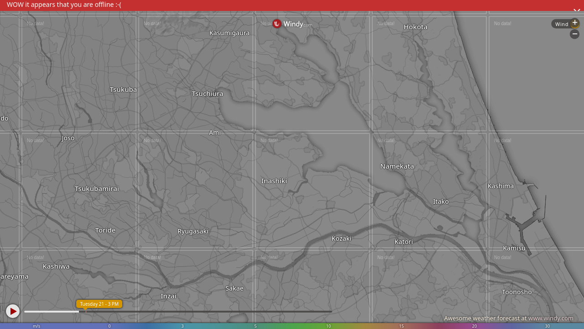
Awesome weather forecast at (509, 318)
